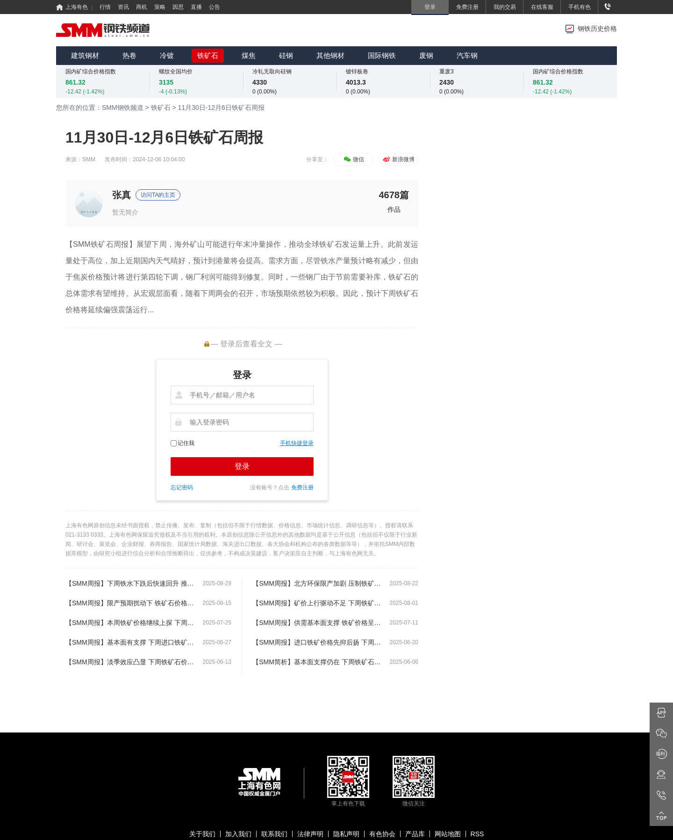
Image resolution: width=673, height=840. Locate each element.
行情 (105, 7)
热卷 (129, 55)
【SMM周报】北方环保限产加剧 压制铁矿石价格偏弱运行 (316, 583)
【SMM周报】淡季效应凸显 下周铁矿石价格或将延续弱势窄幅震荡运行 (129, 662)
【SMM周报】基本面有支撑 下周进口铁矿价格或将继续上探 (129, 642)
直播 (196, 7)
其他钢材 (330, 55)
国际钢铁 (382, 55)
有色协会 (382, 834)
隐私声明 (346, 834)
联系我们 (274, 834)
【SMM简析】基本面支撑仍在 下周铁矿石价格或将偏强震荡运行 (316, 662)
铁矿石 (207, 55)
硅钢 (286, 55)
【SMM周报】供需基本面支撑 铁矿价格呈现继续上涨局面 (316, 622)
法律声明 (310, 834)
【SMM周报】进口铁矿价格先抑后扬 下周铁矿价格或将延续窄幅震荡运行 (316, 642)
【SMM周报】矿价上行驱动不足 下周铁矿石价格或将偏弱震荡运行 (316, 603)
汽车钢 (467, 55)
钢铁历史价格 (597, 28)
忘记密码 (182, 487)
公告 (214, 7)
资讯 (123, 7)
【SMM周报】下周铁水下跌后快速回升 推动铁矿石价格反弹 (129, 583)
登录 (242, 466)
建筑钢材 (85, 55)
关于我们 (202, 834)
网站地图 (448, 834)
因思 (178, 7)
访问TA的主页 (158, 195)
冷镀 (167, 55)
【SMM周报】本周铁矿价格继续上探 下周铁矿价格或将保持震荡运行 (129, 622)
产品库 (415, 834)
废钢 (426, 55)
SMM (88, 159)
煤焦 (249, 55)
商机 (141, 7)
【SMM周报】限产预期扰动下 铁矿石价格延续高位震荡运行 (129, 603)
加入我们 (238, 834)
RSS (477, 834)
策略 (159, 7)
